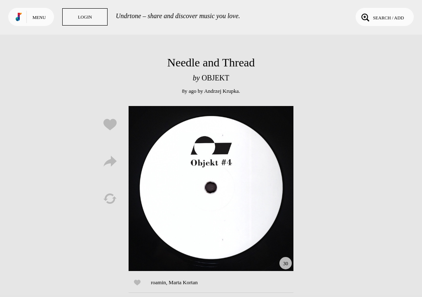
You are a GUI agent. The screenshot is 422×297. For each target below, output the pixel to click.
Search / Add (382, 17)
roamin (158, 282)
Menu (39, 17)
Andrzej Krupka (221, 91)
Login (85, 16)
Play (211, 188)
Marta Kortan (183, 282)
